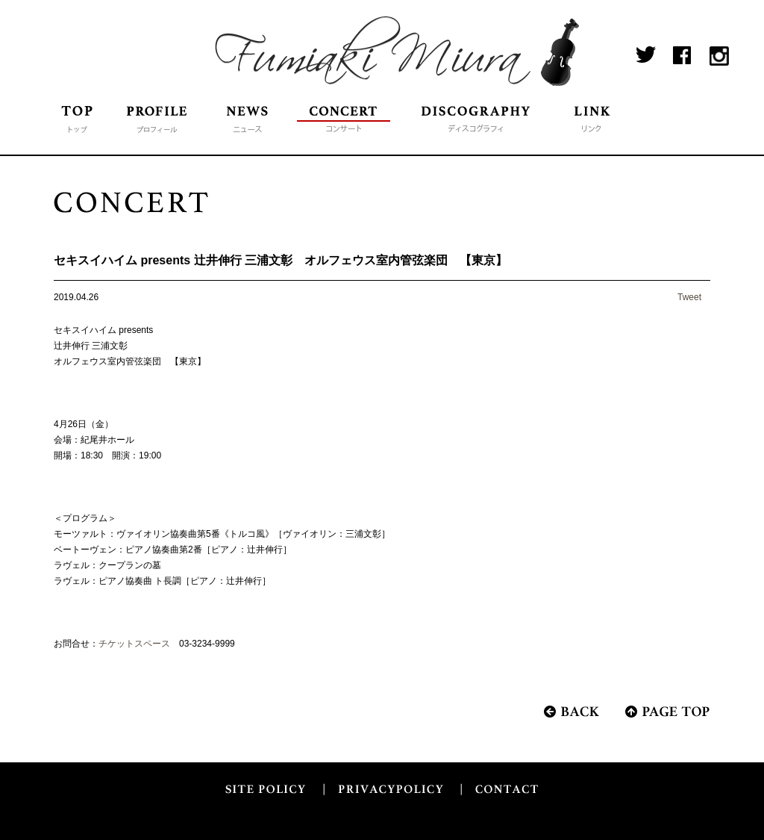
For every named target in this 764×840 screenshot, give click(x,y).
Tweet (689, 297)
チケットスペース (134, 643)
